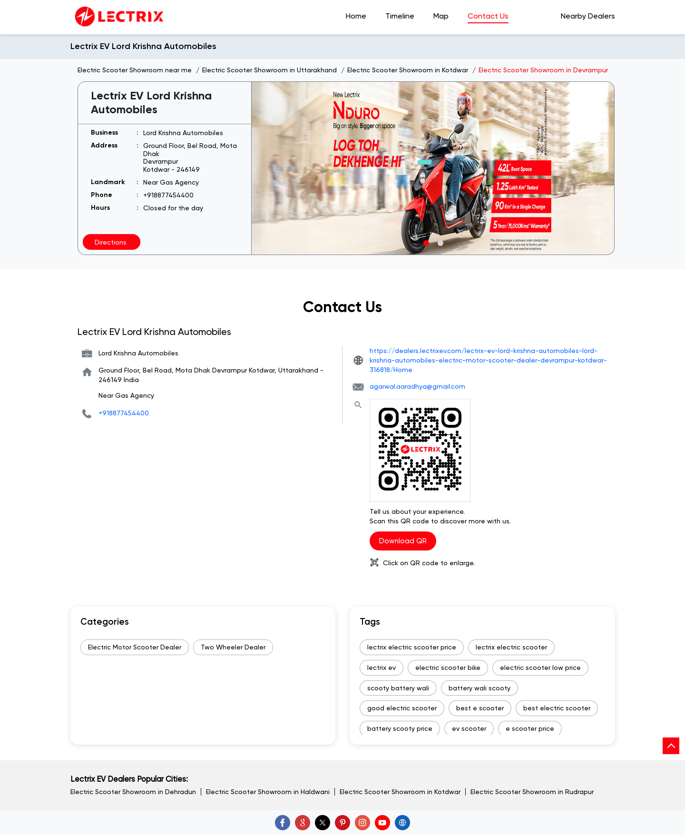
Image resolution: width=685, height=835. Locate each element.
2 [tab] (440, 242)
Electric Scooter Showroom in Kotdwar (400, 792)
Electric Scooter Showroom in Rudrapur (532, 792)
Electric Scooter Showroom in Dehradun (133, 792)
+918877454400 (168, 195)
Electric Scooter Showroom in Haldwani (268, 792)
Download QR (403, 541)
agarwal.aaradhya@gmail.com (417, 386)
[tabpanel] (433, 168)
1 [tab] (425, 242)
